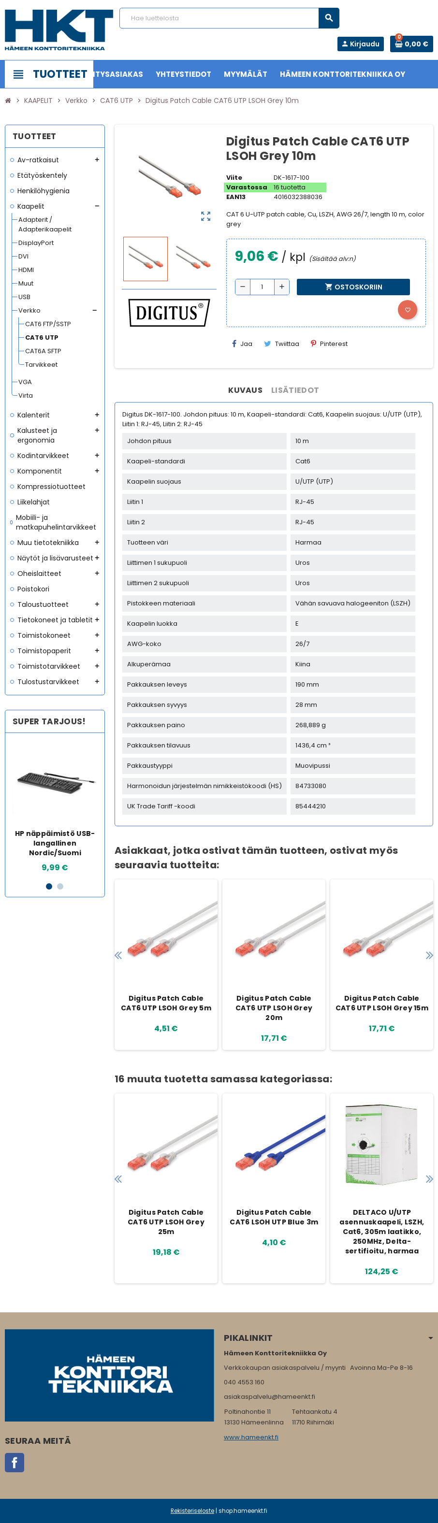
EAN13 (236, 196)
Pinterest (329, 343)
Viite (234, 177)
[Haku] (228, 18)
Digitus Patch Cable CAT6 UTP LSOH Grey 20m (273, 1007)
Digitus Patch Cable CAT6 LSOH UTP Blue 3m (274, 1217)
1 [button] (49, 886)
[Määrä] (262, 287)
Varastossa (246, 187)
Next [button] (429, 955)
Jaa (242, 343)
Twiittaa (281, 343)
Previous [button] (118, 955)
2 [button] (60, 886)
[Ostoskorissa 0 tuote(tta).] (411, 44)
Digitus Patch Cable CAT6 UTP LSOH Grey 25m (166, 1221)
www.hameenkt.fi (251, 1437)
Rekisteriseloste (192, 1511)
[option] (55, 807)
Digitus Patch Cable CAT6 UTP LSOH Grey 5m (166, 1003)
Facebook (14, 1462)
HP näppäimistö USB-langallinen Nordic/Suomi (55, 843)
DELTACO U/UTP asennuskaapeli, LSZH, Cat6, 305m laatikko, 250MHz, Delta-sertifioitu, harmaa (381, 1231)
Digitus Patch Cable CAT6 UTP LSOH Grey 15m (382, 1003)
